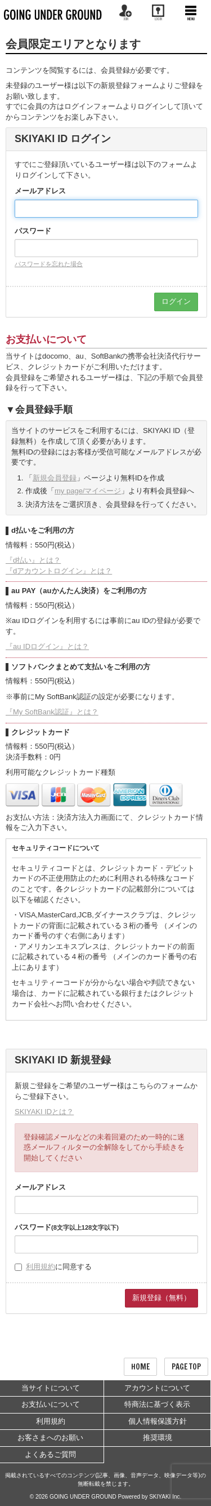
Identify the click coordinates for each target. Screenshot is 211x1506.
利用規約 (40, 1266)
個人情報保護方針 (157, 1421)
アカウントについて (157, 1388)
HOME (140, 1367)
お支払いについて (50, 1404)
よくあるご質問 (50, 1454)
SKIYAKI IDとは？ (44, 1111)
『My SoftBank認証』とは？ (52, 712)
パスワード (33, 231)
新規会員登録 (55, 478)
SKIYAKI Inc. (165, 1497)
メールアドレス (40, 191)
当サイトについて (50, 1388)
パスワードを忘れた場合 (49, 263)
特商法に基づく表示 (157, 1404)
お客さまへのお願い (50, 1437)
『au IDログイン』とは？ (47, 646)
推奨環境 (157, 1437)
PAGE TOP (186, 1367)
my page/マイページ (88, 491)
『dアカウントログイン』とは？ (59, 571)
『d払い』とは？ (33, 560)
